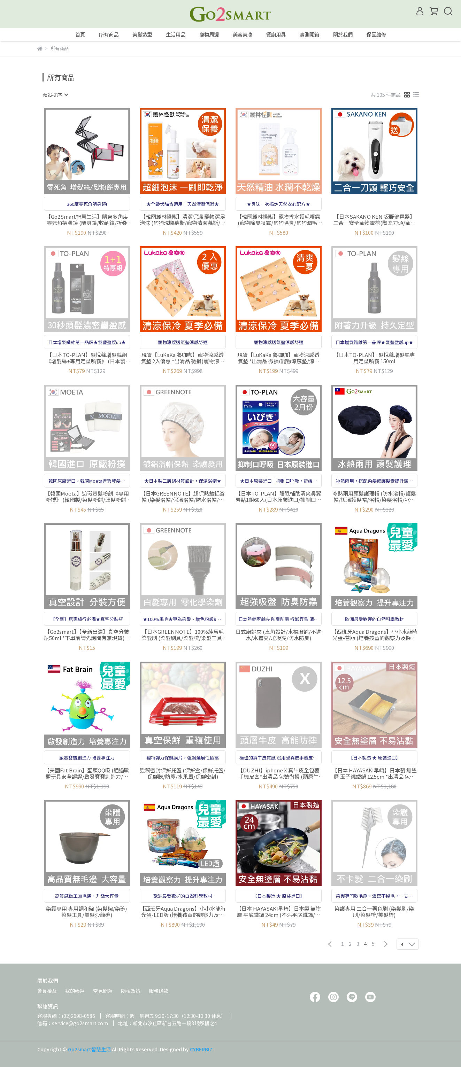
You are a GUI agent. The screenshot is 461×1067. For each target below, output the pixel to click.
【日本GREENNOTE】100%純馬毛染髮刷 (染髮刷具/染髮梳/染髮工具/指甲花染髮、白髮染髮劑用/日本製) (182, 635)
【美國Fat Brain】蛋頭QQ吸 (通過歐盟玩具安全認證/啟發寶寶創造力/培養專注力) (86, 773)
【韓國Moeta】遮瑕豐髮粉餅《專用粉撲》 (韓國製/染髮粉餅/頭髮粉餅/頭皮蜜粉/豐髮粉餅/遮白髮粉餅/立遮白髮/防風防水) (87, 496)
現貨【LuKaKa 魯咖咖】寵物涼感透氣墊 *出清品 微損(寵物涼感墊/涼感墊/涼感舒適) (278, 358)
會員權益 (47, 990)
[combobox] (55, 94)
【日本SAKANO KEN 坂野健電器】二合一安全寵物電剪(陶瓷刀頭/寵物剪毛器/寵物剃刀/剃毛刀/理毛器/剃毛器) (374, 219)
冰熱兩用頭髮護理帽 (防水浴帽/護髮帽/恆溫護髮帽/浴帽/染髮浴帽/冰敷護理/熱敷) (374, 496)
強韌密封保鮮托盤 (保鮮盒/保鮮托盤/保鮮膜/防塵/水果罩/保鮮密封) (182, 773)
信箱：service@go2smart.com (72, 1023)
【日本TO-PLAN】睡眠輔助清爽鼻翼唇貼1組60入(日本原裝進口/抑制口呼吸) (278, 496)
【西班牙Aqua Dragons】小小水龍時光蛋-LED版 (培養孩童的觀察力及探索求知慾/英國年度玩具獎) (183, 911)
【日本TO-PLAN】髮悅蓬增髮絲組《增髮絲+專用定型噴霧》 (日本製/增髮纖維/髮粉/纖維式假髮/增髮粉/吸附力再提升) (87, 358)
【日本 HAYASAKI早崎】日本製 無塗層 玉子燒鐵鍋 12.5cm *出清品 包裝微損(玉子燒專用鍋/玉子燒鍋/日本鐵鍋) (374, 773)
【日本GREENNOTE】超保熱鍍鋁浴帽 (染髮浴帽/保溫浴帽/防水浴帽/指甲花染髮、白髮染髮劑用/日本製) (182, 496)
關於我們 (343, 34)
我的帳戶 (75, 990)
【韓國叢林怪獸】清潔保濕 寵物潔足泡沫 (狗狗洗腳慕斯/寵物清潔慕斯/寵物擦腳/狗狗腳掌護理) (182, 219)
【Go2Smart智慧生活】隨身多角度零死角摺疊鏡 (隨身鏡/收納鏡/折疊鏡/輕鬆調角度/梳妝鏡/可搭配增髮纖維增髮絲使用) (87, 219)
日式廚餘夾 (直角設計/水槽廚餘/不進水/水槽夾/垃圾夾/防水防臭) (278, 635)
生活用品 (175, 34)
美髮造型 (142, 34)
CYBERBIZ (201, 1049)
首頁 (80, 34)
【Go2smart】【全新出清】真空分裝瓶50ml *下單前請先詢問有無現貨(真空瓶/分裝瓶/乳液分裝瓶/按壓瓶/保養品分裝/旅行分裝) (87, 635)
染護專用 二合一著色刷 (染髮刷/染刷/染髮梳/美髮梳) (374, 911)
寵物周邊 (209, 34)
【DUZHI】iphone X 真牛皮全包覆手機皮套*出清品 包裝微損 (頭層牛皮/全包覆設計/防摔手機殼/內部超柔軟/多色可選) (278, 773)
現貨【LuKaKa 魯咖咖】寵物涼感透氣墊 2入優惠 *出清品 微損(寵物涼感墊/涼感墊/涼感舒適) (182, 358)
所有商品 (108, 34)
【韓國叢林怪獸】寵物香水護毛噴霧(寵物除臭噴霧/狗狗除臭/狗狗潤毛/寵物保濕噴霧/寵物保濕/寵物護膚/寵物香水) (278, 219)
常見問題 (103, 990)
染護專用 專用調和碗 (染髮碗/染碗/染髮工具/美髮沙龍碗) (87, 911)
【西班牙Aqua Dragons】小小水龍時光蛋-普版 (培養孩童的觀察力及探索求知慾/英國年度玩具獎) (374, 635)
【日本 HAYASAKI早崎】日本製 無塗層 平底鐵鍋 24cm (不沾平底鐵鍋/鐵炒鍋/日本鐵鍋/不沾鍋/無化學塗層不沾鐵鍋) (278, 911)
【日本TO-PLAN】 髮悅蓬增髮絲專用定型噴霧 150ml (374, 358)
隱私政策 (130, 990)
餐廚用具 (276, 34)
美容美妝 (242, 34)
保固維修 (376, 34)
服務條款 (158, 990)
